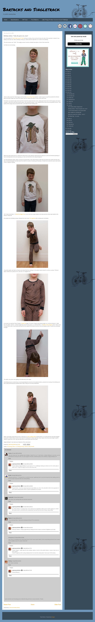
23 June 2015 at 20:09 (28, 486)
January (70, 126)
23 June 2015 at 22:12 (17, 518)
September (70, 99)
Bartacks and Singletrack (31, 9)
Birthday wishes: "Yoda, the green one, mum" (77, 108)
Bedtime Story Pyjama (47, 324)
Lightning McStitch (16, 464)
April (69, 120)
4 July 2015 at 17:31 (27, 548)
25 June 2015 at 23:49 (19, 537)
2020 (68, 82)
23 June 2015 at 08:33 (18, 497)
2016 (68, 90)
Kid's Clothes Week (32, 436)
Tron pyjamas (32, 218)
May (69, 118)
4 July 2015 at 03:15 (16, 561)
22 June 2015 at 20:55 (28, 464)
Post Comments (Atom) (15, 607)
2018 (68, 86)
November (70, 95)
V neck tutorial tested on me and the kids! (77, 110)
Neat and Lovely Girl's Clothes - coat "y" (76, 114)
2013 (68, 130)
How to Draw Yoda (31, 96)
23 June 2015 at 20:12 (28, 506)
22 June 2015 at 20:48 (17, 453)
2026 (68, 71)
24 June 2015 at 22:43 (28, 527)
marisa (10, 453)
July (69, 103)
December (70, 93)
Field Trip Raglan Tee (20, 214)
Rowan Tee (23, 323)
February (70, 124)
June (69, 105)
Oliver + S (14, 446)
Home (5, 19)
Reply (9, 458)
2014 (68, 128)
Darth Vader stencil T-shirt (18, 38)
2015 (68, 92)
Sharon (10, 518)
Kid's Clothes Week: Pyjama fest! (75, 106)
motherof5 (10, 497)
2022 (68, 79)
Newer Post (7, 604)
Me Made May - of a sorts (73, 116)
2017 (68, 88)
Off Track (25, 19)
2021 (68, 81)
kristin (9, 475)
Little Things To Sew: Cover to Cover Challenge (55, 19)
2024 (68, 75)
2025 (68, 73)
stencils (26, 446)
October (70, 97)
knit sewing (9, 446)
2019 (68, 84)
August (70, 101)
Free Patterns (35, 19)
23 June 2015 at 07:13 (16, 475)
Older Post (57, 604)
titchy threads (31, 446)
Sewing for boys (20, 446)
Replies (11, 461)
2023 (68, 77)
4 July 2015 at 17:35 (27, 570)
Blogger (53, 617)
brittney (10, 561)
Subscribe (78, 44)
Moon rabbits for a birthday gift (74, 112)
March (69, 122)
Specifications (15, 19)
